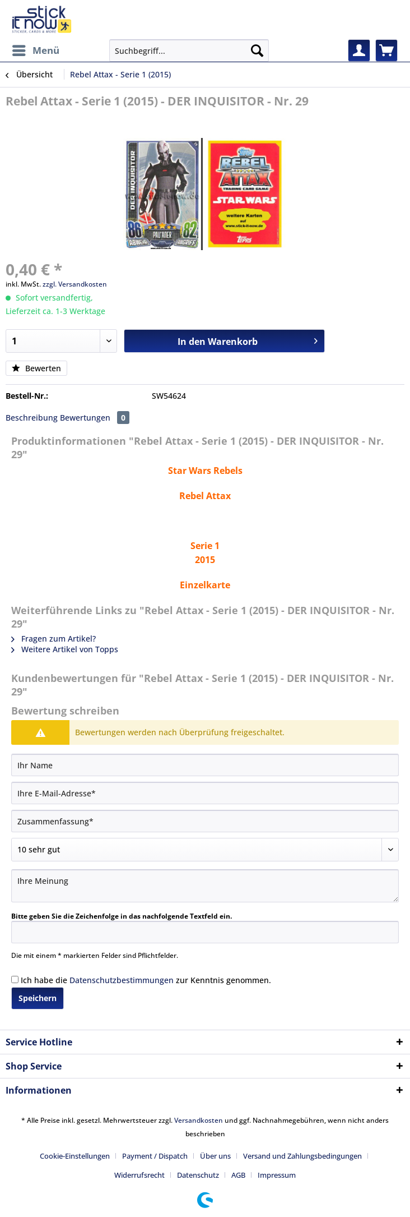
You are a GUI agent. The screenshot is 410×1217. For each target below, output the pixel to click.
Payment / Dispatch (155, 1156)
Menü (35, 49)
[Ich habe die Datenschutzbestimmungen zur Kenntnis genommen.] (14, 979)
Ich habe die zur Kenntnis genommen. (146, 980)
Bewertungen (94, 417)
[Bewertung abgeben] (205, 849)
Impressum (277, 1175)
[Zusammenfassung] (205, 821)
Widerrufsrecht (139, 1175)
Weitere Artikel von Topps (64, 649)
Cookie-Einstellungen (75, 1156)
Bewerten (36, 368)
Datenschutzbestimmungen (121, 980)
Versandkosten (198, 1120)
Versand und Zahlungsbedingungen (302, 1156)
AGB (238, 1175)
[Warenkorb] (386, 50)
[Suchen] (257, 50)
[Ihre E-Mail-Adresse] (205, 793)
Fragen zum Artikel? (53, 638)
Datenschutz (198, 1175)
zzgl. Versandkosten (75, 284)
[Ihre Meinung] (205, 885)
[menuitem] (35, 50)
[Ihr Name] (205, 765)
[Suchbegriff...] (189, 50)
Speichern (37, 998)
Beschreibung (32, 417)
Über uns (215, 1156)
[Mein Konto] (359, 50)
